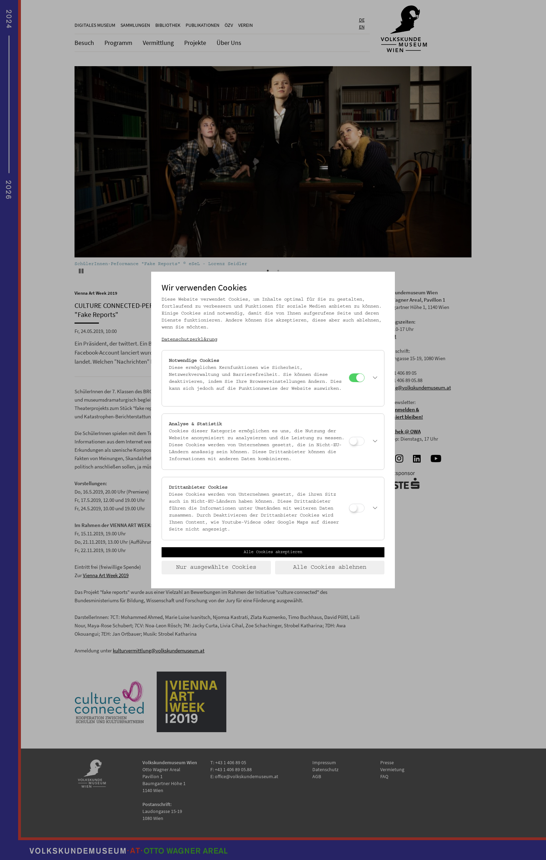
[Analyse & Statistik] (357, 441)
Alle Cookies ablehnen (329, 567)
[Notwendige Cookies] (357, 377)
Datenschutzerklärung (189, 340)
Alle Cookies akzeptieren (273, 552)
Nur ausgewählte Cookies (216, 567)
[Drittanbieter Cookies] (357, 508)
